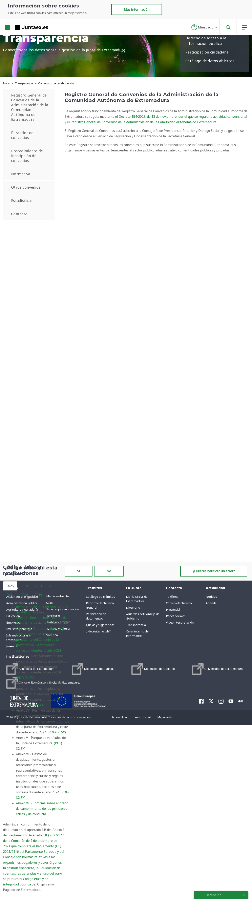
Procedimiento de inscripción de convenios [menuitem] (27, 155)
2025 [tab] (10, 586)
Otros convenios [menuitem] (25, 187)
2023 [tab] (38, 586)
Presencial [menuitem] (173, 609)
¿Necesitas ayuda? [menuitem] (98, 631)
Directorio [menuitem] (133, 607)
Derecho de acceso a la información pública (205, 41)
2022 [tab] (52, 586)
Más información (136, 9)
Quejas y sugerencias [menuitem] (100, 625)
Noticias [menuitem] (211, 596)
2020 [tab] (24, 594)
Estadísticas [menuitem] (22, 200)
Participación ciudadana (206, 52)
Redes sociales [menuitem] (176, 616)
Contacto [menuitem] (19, 213)
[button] (204, 27)
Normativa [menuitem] (20, 173)
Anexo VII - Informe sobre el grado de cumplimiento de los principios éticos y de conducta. (42, 808)
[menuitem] (93, 669)
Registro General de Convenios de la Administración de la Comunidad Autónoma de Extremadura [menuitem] (29, 107)
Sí (78, 571)
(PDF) (20, 677)
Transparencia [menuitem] (136, 625)
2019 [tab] (38, 594)
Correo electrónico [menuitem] (179, 603)
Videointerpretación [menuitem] (180, 622)
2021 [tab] (10, 594)
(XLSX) (29, 677)
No (109, 571)
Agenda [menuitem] (211, 603)
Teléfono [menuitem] (172, 596)
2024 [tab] (24, 586)
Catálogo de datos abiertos (209, 60)
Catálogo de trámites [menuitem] (100, 596)
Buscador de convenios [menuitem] (22, 135)
